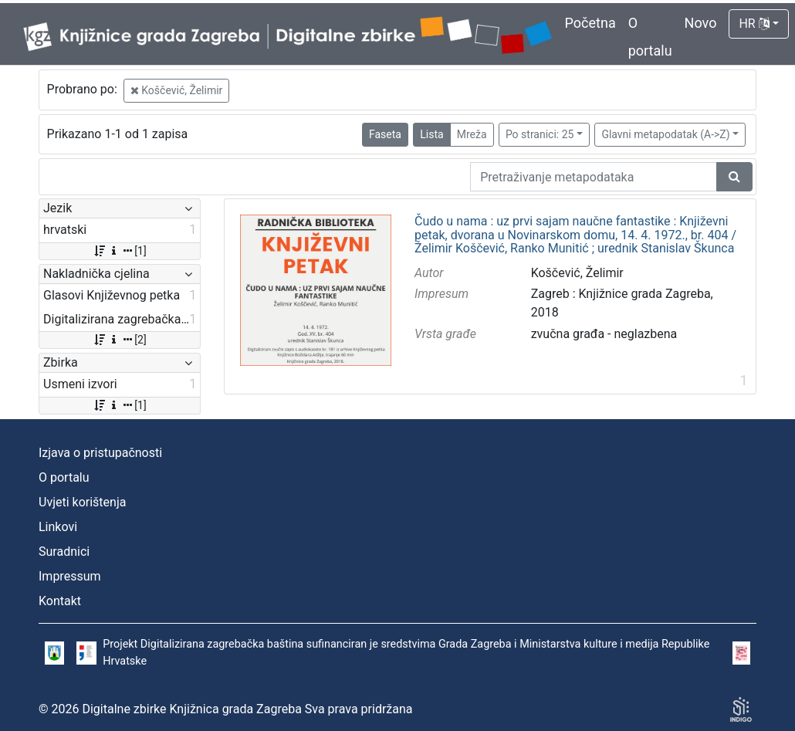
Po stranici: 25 (540, 134)
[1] (119, 251)
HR (754, 23)
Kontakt (60, 601)
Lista (431, 134)
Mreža (472, 134)
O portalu (64, 477)
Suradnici (64, 551)
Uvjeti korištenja (82, 502)
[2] (119, 339)
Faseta (385, 134)
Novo (701, 23)
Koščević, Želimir (176, 90)
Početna (590, 23)
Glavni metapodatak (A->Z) (665, 134)
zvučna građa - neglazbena (604, 334)
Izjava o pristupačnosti (100, 452)
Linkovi (58, 526)
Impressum (70, 576)
